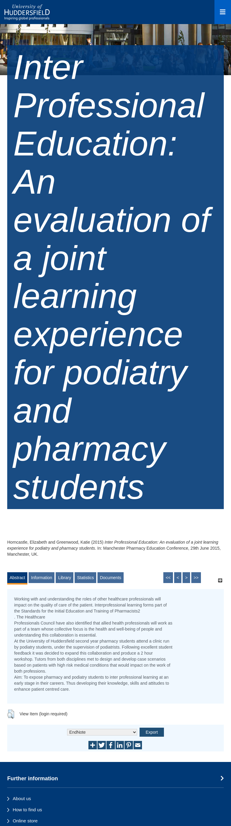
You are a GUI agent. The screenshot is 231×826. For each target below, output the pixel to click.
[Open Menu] (222, 12)
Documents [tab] (110, 577)
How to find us (27, 809)
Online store (25, 820)
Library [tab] (64, 577)
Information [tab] (41, 577)
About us (22, 798)
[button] (10, 714)
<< (168, 577)
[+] (220, 580)
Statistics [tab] (85, 577)
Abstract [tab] (17, 577)
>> (196, 577)
